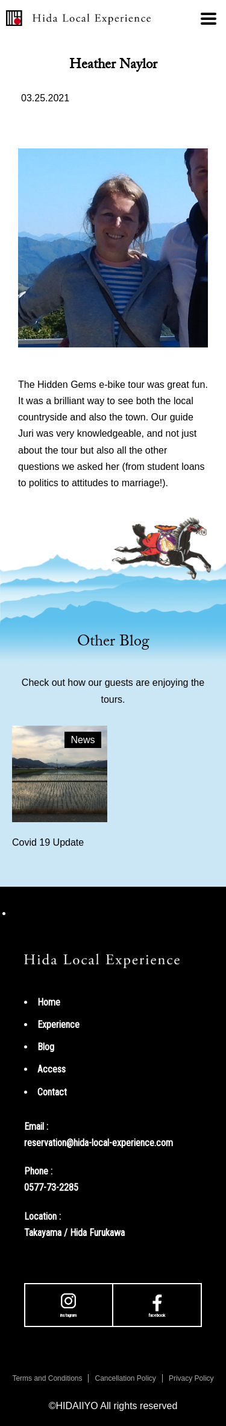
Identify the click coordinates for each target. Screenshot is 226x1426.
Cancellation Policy (125, 1378)
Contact (52, 1092)
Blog (45, 1047)
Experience (58, 1024)
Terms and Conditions (47, 1378)
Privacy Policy (191, 1378)
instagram (68, 1304)
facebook (157, 1304)
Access (51, 1069)
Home (48, 1002)
